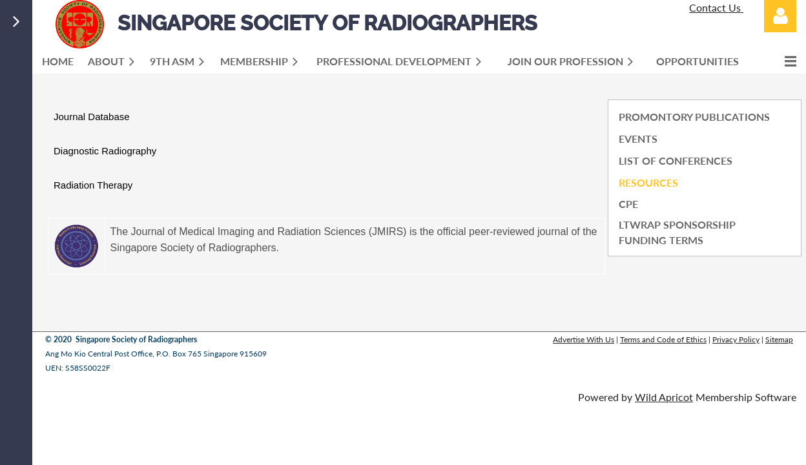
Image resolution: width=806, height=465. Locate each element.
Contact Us (716, 7)
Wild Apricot (664, 397)
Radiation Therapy (93, 185)
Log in (780, 16)
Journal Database (92, 116)
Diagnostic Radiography (105, 150)
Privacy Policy (736, 339)
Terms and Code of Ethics (663, 339)
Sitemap (779, 339)
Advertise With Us (583, 339)
